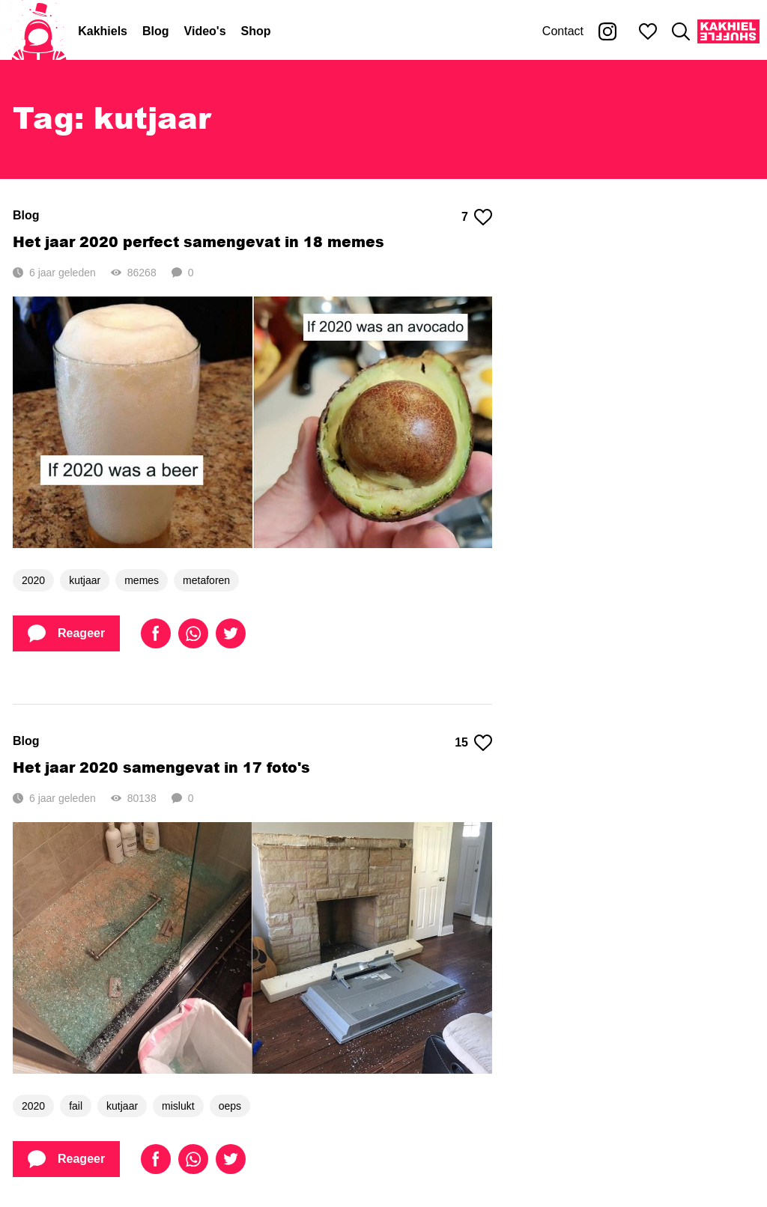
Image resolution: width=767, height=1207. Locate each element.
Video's (205, 31)
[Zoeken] (680, 31)
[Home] (38, 31)
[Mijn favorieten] (647, 31)
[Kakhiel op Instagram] (607, 31)
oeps (230, 1106)
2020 (33, 580)
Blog (155, 31)
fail (75, 1106)
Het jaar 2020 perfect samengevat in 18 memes (198, 241)
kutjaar (84, 580)
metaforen (206, 580)
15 (473, 743)
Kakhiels (102, 31)
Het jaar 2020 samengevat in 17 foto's (161, 767)
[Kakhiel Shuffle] (728, 31)
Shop (256, 31)
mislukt (178, 1106)
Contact (562, 31)
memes (141, 580)
